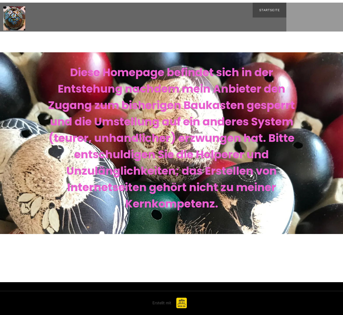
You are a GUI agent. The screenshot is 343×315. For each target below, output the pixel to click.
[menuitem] (270, 10)
